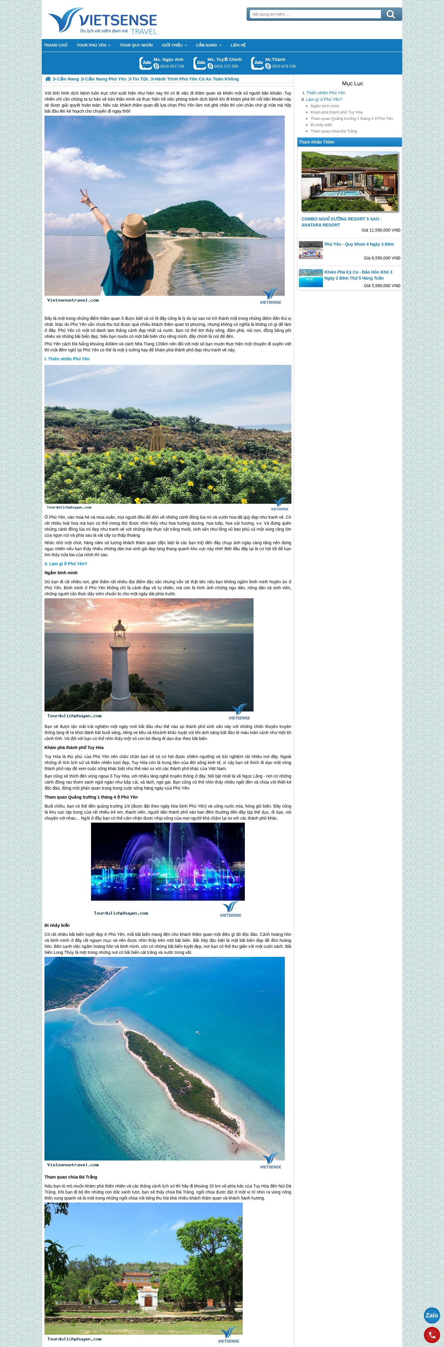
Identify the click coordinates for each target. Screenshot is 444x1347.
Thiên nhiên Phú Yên (325, 92)
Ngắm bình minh (325, 106)
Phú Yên (57, 517)
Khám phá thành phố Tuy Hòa (337, 112)
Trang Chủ (117, 19)
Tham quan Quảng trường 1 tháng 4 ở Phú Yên (352, 118)
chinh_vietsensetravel (210, 66)
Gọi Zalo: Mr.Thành (257, 63)
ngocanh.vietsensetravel (156, 66)
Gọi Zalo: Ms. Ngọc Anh (146, 63)
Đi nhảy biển (321, 125)
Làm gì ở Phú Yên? (324, 99)
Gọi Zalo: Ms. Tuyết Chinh (200, 63)
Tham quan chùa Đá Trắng (334, 131)
